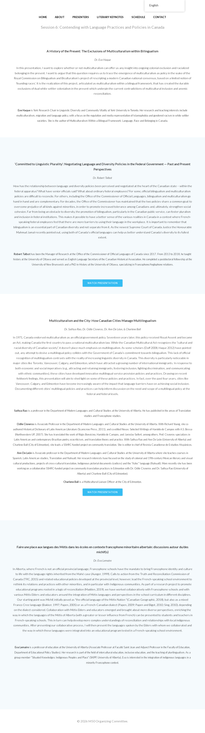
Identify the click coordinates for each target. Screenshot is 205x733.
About (59, 17)
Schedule (138, 17)
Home (43, 17)
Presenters (80, 17)
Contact (159, 17)
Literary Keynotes (110, 17)
